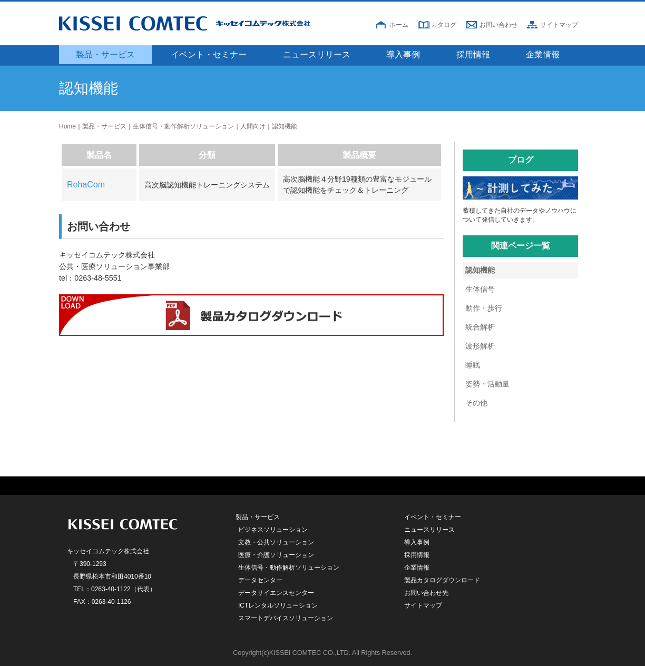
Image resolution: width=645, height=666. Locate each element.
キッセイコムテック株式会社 (204, 23)
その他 (476, 403)
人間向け (253, 126)
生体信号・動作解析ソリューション (183, 126)
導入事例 (403, 54)
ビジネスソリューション (273, 529)
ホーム (398, 24)
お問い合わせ (498, 24)
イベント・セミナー (209, 54)
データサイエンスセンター (276, 593)
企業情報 (543, 54)
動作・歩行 (483, 308)
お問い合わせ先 (426, 593)
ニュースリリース (316, 54)
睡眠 (472, 365)
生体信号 (480, 289)
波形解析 (480, 346)
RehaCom (86, 184)
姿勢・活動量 (487, 384)
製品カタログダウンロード (442, 580)
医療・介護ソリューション (276, 555)
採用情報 (473, 54)
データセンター (260, 580)
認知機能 (284, 126)
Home (67, 126)
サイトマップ (559, 24)
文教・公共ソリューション (276, 542)
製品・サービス (105, 54)
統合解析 (480, 327)
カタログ (443, 24)
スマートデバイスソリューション (285, 618)
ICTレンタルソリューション (278, 605)
